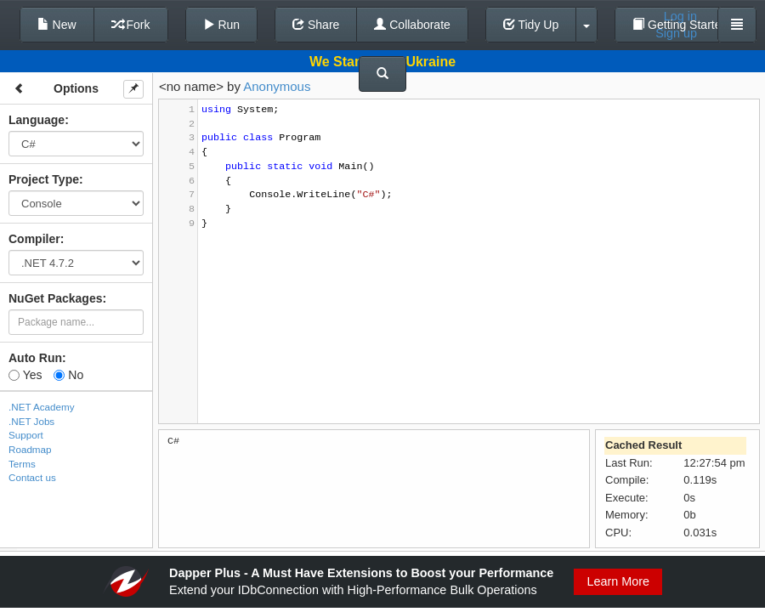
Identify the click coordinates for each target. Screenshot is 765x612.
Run (222, 24)
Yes (25, 375)
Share (315, 24)
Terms (22, 463)
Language (36, 120)
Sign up (676, 33)
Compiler (34, 239)
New (56, 24)
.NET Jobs (31, 421)
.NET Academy (41, 406)
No (68, 375)
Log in (680, 16)
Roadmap (30, 449)
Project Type (43, 179)
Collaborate (412, 24)
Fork (130, 24)
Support (25, 434)
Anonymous (276, 86)
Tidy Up (530, 24)
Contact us (32, 477)
